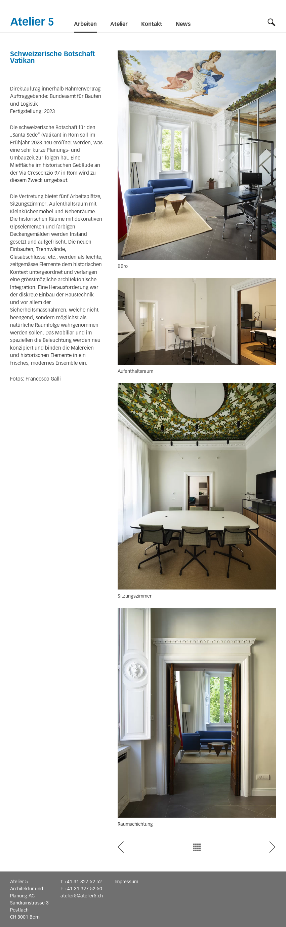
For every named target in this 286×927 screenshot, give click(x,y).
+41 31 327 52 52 (83, 882)
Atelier (119, 24)
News (183, 24)
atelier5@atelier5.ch (81, 896)
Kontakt (151, 24)
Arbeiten (85, 24)
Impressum (126, 882)
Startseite (32, 21)
